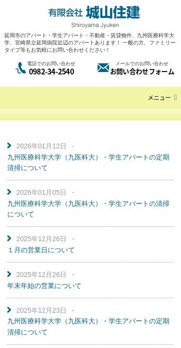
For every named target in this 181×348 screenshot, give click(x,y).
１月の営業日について (41, 250)
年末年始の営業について (44, 286)
